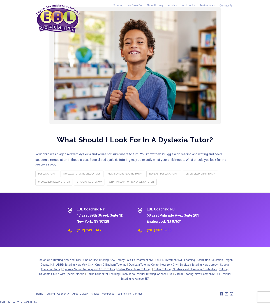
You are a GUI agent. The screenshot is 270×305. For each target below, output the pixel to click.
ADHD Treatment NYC (140, 260)
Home (39, 293)
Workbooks (107, 293)
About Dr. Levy (80, 293)
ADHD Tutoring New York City (74, 264)
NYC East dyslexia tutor (163, 173)
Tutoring (50, 293)
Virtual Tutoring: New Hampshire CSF (198, 274)
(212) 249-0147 (89, 230)
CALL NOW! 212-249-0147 (18, 302)
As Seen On (63, 293)
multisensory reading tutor (125, 173)
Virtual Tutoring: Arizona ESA (154, 274)
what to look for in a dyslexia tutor (131, 181)
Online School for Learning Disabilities (111, 274)
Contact (137, 293)
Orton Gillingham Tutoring (110, 264)
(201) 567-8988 (159, 230)
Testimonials (123, 293)
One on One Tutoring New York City (59, 260)
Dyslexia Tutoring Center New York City (153, 264)
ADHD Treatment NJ (169, 260)
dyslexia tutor (47, 173)
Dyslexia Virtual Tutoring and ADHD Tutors (89, 269)
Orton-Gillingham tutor (200, 173)
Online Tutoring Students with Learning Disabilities (185, 269)
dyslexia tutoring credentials (82, 173)
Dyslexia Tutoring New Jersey (199, 264)
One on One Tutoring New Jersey (104, 260)
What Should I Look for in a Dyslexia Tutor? (135, 140)
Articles (95, 293)
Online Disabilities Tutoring (134, 269)
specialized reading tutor (54, 181)
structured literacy (89, 181)
